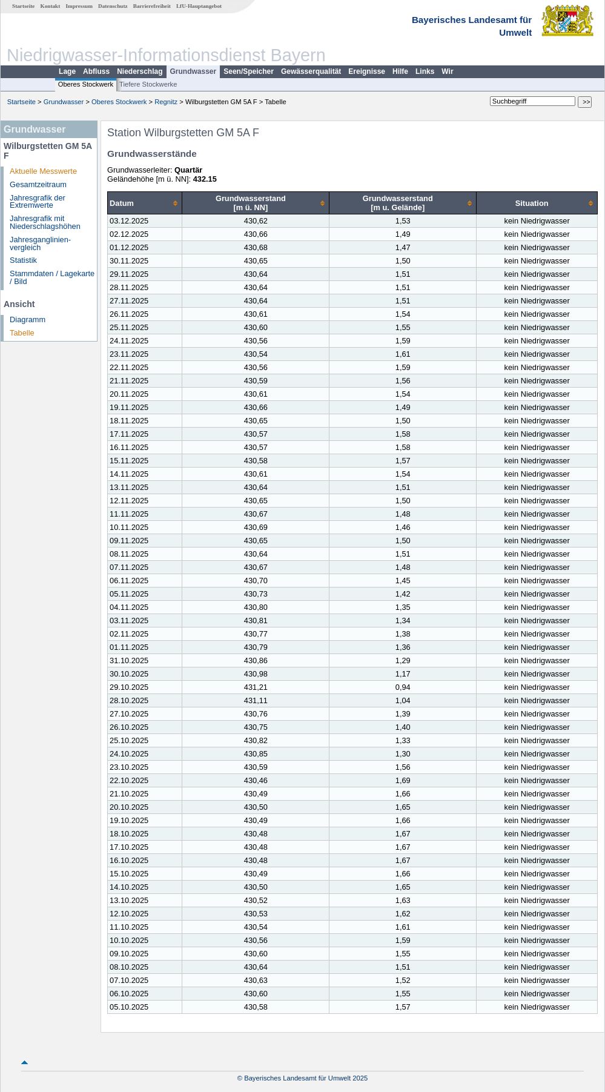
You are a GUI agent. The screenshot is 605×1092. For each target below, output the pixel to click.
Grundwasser (193, 71)
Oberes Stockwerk (85, 84)
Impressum (79, 6)
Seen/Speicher (248, 71)
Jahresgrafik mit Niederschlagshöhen (45, 222)
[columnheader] (145, 203)
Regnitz (165, 101)
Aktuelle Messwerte (43, 171)
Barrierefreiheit (152, 6)
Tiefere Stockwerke (148, 84)
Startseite (23, 6)
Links (424, 71)
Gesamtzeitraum (38, 184)
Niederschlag (139, 71)
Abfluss (96, 71)
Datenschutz (113, 6)
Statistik (23, 260)
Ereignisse (366, 71)
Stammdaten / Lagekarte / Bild (52, 277)
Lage (67, 71)
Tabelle (22, 332)
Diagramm (27, 319)
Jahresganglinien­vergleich (40, 243)
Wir (447, 71)
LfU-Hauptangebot (199, 6)
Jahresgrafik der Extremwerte (37, 201)
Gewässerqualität (311, 71)
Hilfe (400, 71)
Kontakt (51, 6)
